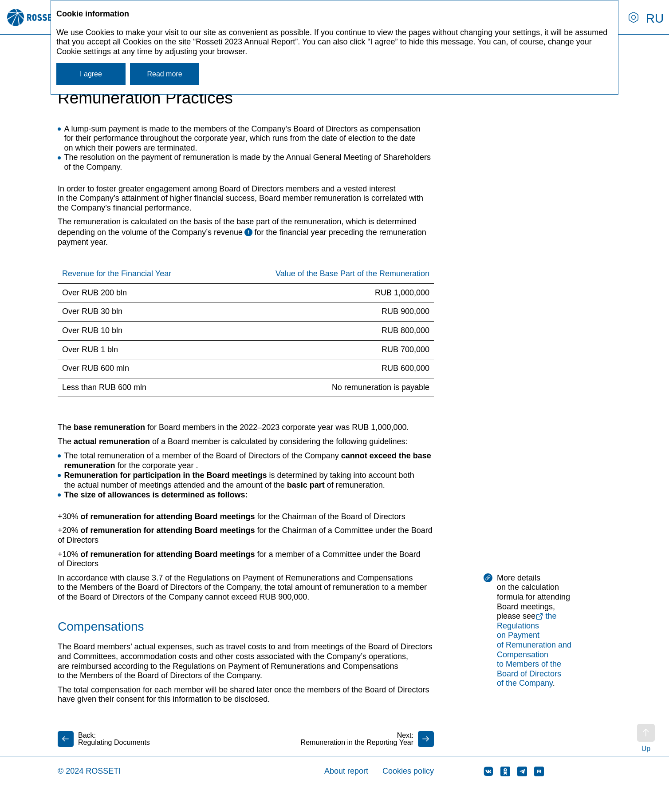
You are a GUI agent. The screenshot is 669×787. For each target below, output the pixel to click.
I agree (91, 74)
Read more (164, 74)
